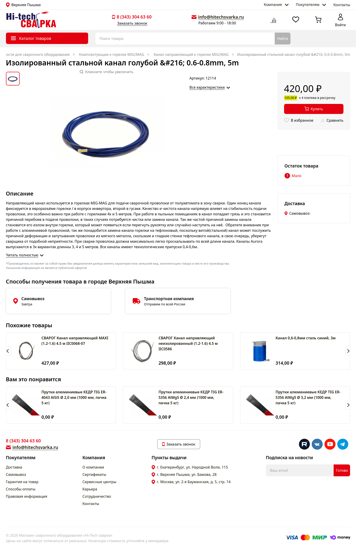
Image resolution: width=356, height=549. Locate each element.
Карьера (89, 489)
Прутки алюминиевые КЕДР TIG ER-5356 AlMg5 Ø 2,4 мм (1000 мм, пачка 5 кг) (190, 397)
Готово (342, 470)
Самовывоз (16, 474)
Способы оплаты (20, 489)
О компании (93, 467)
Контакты (341, 4)
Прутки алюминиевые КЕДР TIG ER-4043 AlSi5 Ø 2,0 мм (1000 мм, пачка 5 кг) (73, 397)
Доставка (14, 467)
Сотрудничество (96, 496)
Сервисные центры (99, 481)
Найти (282, 38)
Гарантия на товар (22, 481)
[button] (8, 351)
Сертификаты (94, 474)
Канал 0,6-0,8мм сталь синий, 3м (306, 337)
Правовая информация (26, 496)
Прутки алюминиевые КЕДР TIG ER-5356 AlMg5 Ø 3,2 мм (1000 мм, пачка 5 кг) (308, 397)
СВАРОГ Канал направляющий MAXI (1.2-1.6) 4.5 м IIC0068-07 (74, 340)
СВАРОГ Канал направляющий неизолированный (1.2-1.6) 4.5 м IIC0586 (188, 343)
